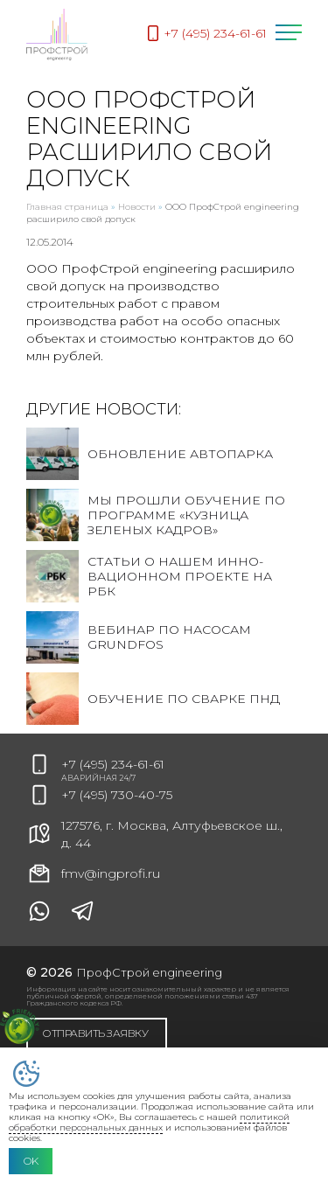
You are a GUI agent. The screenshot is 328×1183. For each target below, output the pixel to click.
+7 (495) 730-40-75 (116, 795)
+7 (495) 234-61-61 (112, 764)
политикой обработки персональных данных (149, 1122)
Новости (137, 206)
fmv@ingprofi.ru (93, 873)
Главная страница (67, 206)
